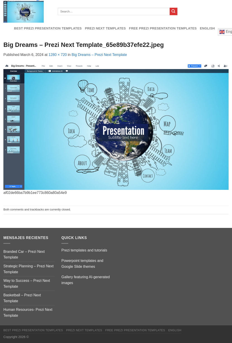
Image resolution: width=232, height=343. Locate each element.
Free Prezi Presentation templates (163, 28)
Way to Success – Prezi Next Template (26, 283)
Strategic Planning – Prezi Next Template (28, 269)
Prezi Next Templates (105, 28)
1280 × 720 (57, 55)
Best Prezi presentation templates (48, 28)
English (207, 28)
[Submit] (173, 11)
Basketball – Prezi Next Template (22, 298)
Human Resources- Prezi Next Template (27, 312)
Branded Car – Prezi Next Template (24, 254)
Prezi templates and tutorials (84, 250)
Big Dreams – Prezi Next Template (99, 55)
